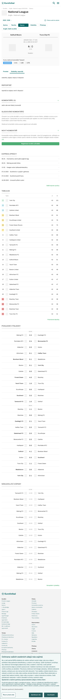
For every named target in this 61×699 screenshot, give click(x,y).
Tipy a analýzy (35, 617)
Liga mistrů (4, 620)
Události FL (5, 643)
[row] (30, 200)
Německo (34, 635)
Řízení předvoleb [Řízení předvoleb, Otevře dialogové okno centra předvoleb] (8, 695)
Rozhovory (34, 615)
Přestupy (43, 25)
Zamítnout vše (36, 695)
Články (34, 599)
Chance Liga (5, 611)
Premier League (6, 601)
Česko (33, 624)
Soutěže (5, 8)
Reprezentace (35, 622)
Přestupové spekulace (8, 651)
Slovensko (34, 626)
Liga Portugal (5, 615)
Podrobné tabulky (53, 319)
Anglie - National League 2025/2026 (18, 8)
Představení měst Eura (8, 637)
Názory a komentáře (37, 607)
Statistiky (33, 25)
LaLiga (3, 603)
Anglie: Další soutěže (11, 29)
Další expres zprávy (52, 185)
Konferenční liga (6, 624)
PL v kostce (5, 639)
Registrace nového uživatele (30, 143)
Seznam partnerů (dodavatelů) (12, 689)
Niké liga (4, 613)
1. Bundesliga (5, 607)
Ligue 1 (3, 609)
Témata (4, 633)
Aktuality (34, 601)
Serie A (3, 605)
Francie (34, 631)
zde (3, 139)
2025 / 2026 (7, 20)
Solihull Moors (15, 35)
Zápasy (31, 8)
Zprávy (5, 25)
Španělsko (34, 637)
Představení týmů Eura (8, 635)
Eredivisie (4, 617)
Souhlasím (51, 695)
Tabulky (13, 25)
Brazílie (34, 641)
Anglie (33, 628)
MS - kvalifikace (6, 626)
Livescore (34, 651)
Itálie (33, 633)
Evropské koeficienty (7, 647)
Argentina (34, 639)
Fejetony (34, 609)
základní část (28, 40)
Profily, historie (35, 613)
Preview (5, 71)
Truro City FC (45, 35)
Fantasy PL (5, 641)
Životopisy (34, 611)
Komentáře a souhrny (37, 605)
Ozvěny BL (5, 645)
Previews (34, 603)
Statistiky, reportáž (17, 71)
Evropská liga (5, 622)
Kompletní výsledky (53, 585)
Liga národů (5, 628)
